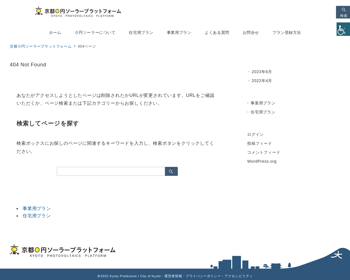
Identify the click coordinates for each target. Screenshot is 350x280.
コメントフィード (263, 152)
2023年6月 (262, 71)
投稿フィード (259, 143)
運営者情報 (173, 276)
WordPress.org (262, 161)
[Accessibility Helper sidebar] (343, 29)
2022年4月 (262, 80)
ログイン (255, 134)
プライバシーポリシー (203, 276)
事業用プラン (37, 208)
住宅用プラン (37, 215)
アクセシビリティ (239, 276)
